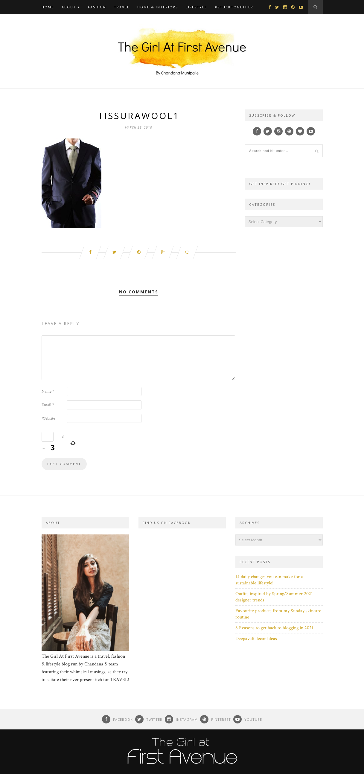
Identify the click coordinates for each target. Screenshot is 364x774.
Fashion (97, 7)
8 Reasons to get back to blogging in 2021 (274, 628)
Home (48, 7)
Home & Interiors (157, 7)
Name (48, 391)
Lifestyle (196, 7)
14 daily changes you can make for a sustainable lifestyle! (269, 580)
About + (71, 7)
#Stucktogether (234, 7)
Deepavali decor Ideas (256, 639)
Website (48, 418)
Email (48, 405)
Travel (122, 7)
